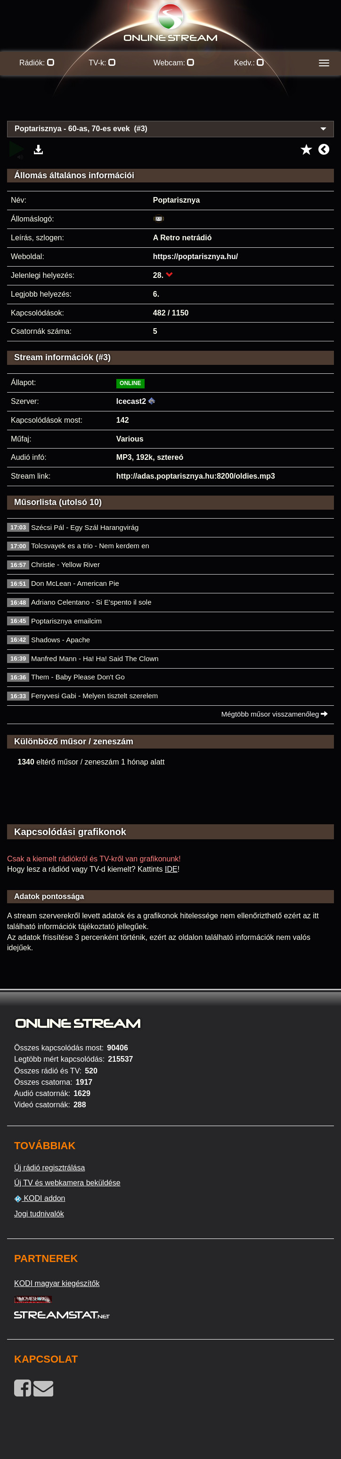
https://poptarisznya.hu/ (195, 256)
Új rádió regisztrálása (49, 1168)
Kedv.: (249, 63)
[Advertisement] (170, 103)
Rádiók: (37, 63)
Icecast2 (131, 401)
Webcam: (174, 63)
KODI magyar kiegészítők (56, 1283)
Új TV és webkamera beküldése (67, 1183)
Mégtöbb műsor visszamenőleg (274, 714)
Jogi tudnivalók (39, 1214)
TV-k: (102, 63)
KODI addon (39, 1198)
